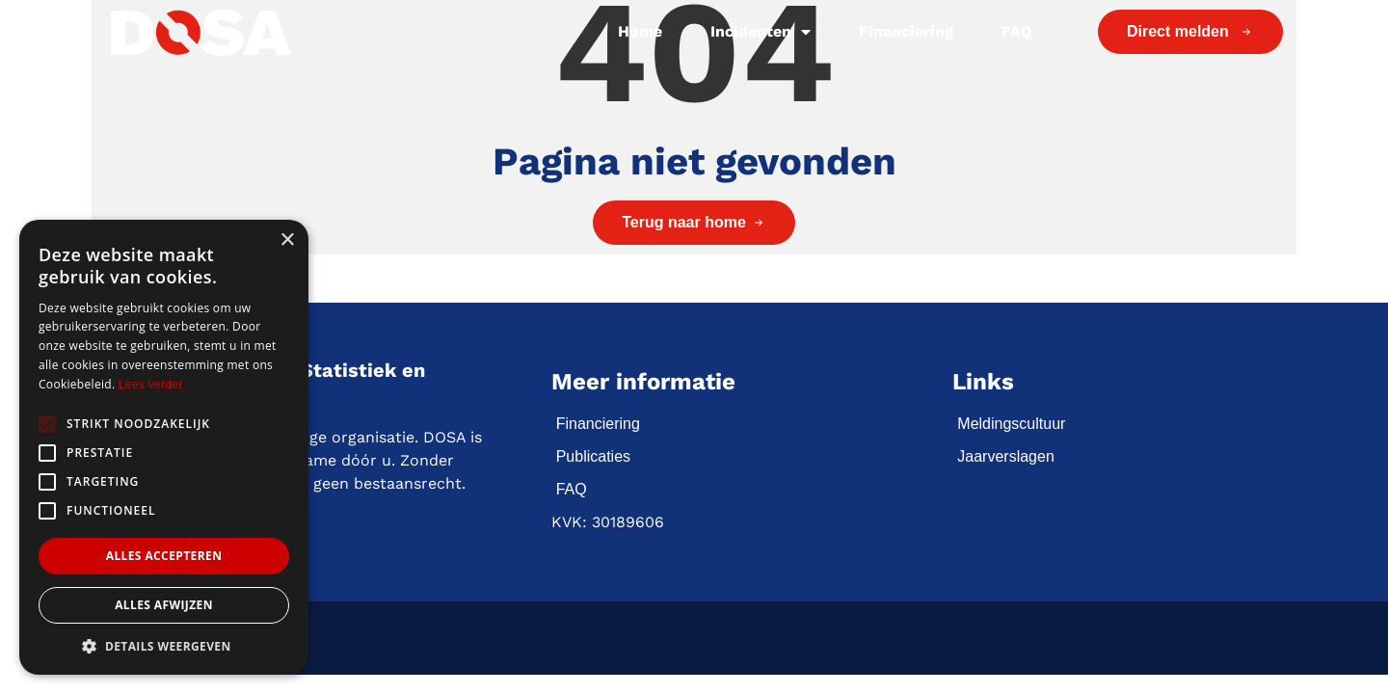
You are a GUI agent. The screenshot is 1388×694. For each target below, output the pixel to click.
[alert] (163, 447)
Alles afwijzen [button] (164, 605)
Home (640, 31)
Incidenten (760, 31)
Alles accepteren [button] (164, 555)
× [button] (287, 240)
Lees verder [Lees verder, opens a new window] (151, 384)
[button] (164, 645)
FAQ (1016, 31)
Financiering (906, 31)
